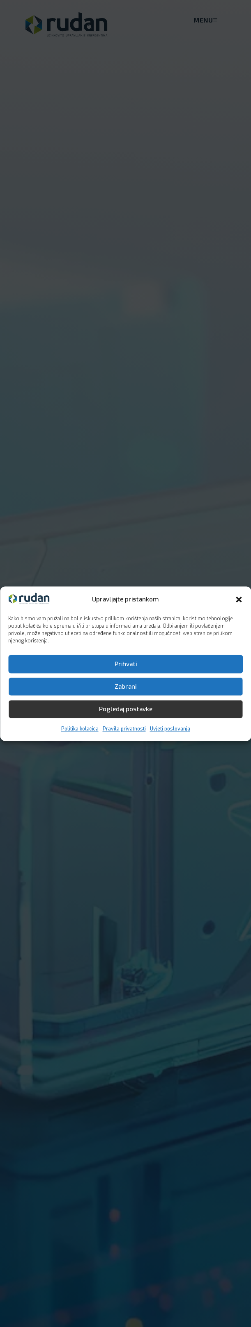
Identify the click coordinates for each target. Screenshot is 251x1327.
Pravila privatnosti (124, 729)
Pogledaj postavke (125, 709)
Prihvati (126, 664)
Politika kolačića (80, 729)
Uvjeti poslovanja (170, 729)
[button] (239, 600)
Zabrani (125, 687)
